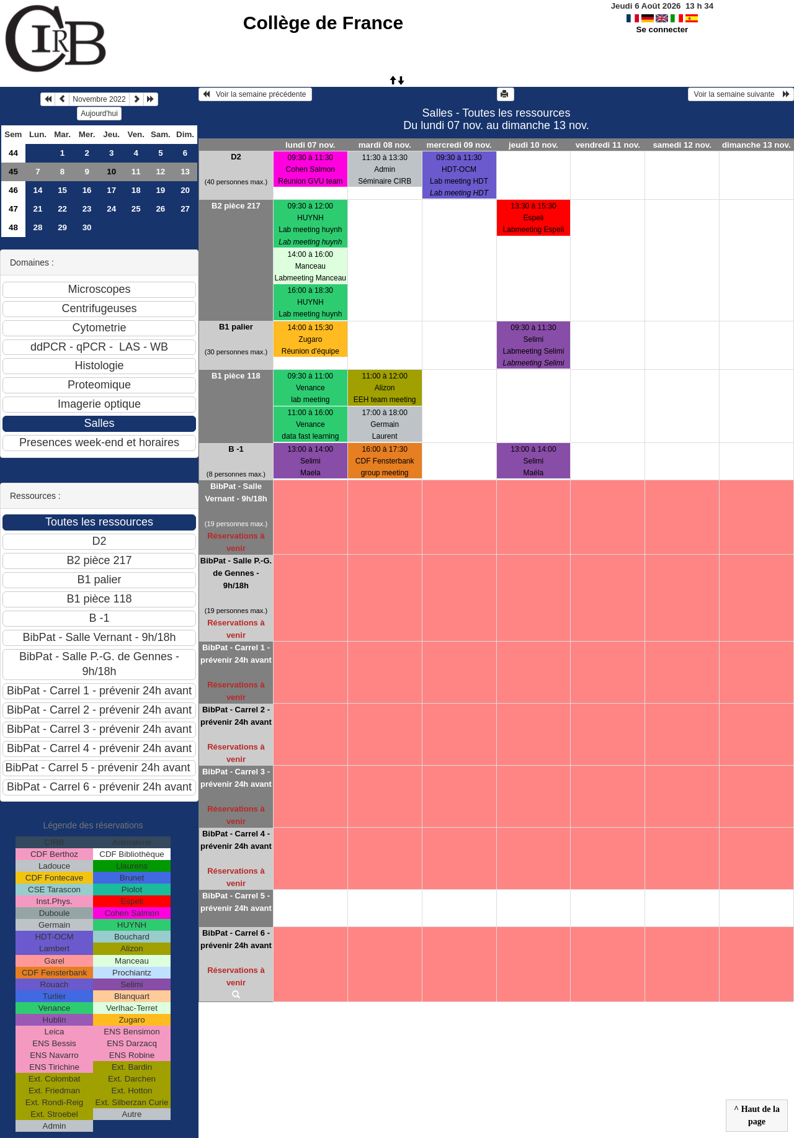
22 (62, 208)
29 (62, 227)
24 (111, 208)
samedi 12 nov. (682, 145)
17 (111, 190)
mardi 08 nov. (385, 145)
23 (87, 208)
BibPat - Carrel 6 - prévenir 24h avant (236, 939)
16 (87, 190)
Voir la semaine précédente (255, 94)
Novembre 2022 (99, 99)
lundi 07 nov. (310, 145)
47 (13, 208)
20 (185, 190)
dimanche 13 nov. (756, 145)
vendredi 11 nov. (608, 145)
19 (160, 190)
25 (136, 208)
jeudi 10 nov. (533, 145)
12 (160, 171)
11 (136, 171)
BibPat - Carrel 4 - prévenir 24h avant (236, 840)
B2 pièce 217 (236, 205)
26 (160, 208)
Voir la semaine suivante (741, 94)
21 (38, 208)
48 (13, 227)
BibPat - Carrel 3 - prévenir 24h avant (236, 778)
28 (38, 227)
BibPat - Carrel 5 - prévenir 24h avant (236, 902)
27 (185, 208)
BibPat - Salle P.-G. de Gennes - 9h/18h (236, 573)
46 (13, 190)
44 (13, 153)
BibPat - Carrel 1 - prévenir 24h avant (236, 654)
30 (87, 227)
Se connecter (662, 29)
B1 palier (236, 326)
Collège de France (323, 22)
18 (136, 190)
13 (185, 171)
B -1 (236, 449)
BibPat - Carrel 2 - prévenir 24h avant (236, 716)
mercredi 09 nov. (459, 145)
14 (38, 190)
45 (13, 171)
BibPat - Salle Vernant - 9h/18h (236, 492)
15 (62, 190)
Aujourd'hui (99, 113)
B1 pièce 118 (236, 375)
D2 (236, 156)
